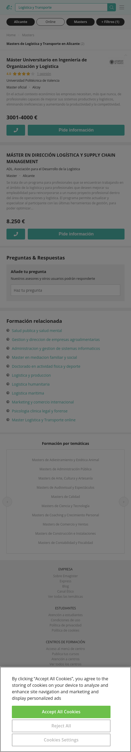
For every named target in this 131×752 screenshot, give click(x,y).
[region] (65, 709)
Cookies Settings (61, 740)
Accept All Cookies (61, 712)
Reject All (61, 726)
